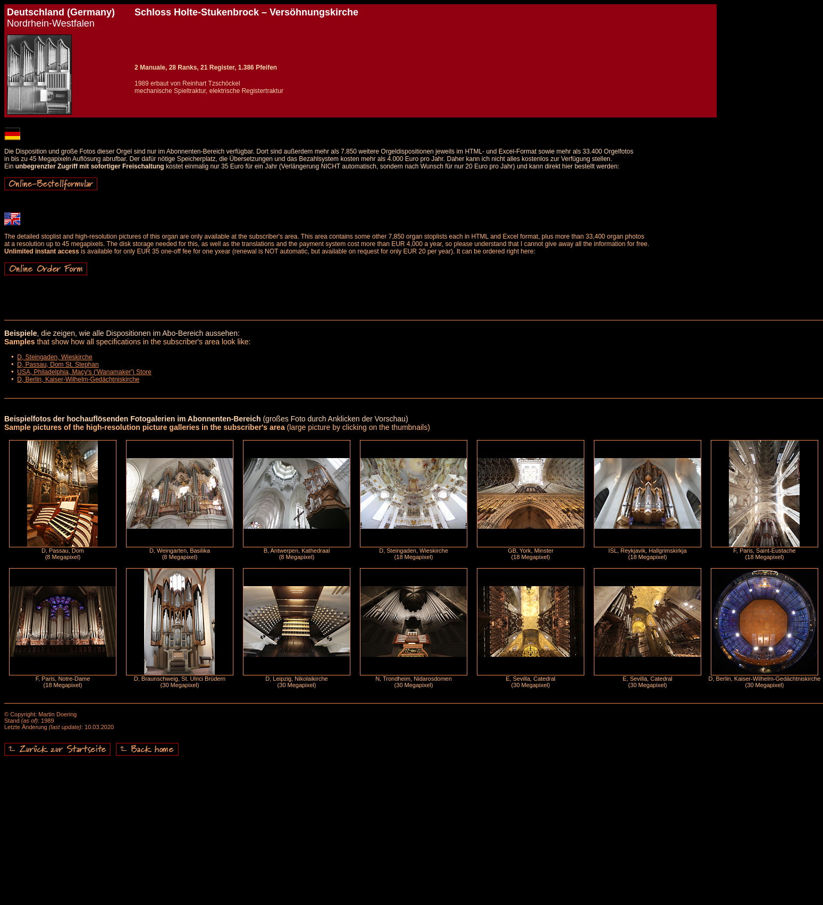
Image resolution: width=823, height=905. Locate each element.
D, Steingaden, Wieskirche (54, 357)
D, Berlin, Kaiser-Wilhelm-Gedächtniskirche (78, 379)
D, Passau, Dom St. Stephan (57, 364)
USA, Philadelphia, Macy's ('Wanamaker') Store (84, 372)
